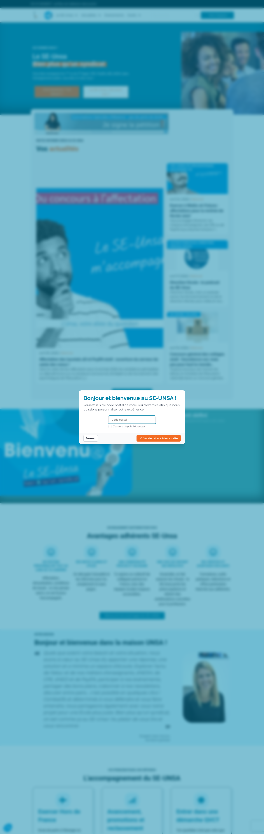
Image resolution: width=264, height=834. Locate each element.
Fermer (91, 438)
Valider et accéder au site (158, 438)
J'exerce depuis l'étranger (127, 426)
